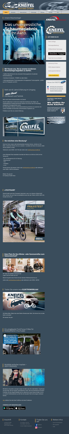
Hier (4, 400)
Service (43, 12)
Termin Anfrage (52, 41)
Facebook (39, 424)
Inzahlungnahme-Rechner (54, 71)
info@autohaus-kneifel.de (34, 149)
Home (6, 12)
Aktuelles (13, 12)
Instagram (39, 427)
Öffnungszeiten (56, 424)
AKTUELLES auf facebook (56, 86)
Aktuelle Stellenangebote (56, 90)
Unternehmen (23, 12)
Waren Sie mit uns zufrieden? (55, 58)
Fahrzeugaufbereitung (53, 45)
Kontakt (51, 12)
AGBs (54, 426)
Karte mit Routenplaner (57, 422)
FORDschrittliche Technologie (55, 49)
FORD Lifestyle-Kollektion (54, 67)
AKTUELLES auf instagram (56, 88)
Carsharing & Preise (53, 63)
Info (58, 12)
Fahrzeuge (34, 12)
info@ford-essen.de (27, 425)
